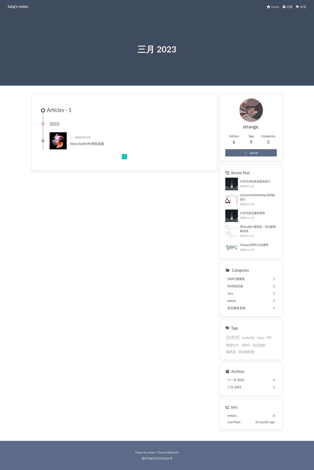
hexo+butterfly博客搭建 (87, 144)
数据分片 (232, 345)
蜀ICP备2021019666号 (157, 458)
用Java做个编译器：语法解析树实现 (258, 229)
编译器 (231, 352)
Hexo (151, 452)
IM (269, 337)
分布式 (233, 337)
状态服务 (259, 345)
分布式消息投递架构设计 (255, 181)
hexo (260, 338)
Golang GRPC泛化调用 (254, 245)
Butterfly (173, 452)
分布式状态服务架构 (252, 213)
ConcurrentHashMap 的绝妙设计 (257, 197)
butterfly (248, 338)
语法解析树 (246, 352)
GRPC (246, 345)
